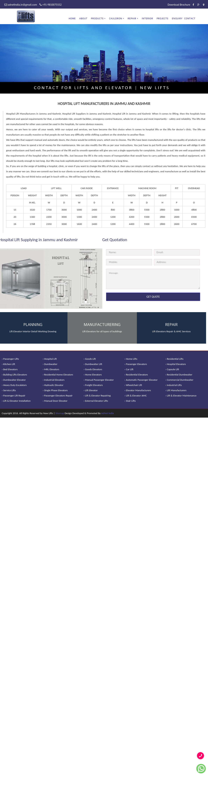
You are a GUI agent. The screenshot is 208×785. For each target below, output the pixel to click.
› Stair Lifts (130, 400)
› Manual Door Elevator (55, 400)
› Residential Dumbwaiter (178, 374)
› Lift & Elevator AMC (135, 395)
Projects (162, 18)
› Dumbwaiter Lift (93, 364)
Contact (189, 18)
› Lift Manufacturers (176, 390)
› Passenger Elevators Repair (58, 395)
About (83, 18)
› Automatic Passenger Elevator (140, 379)
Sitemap (59, 413)
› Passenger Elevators (135, 364)
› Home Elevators (93, 374)
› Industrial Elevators (53, 379)
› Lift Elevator (91, 390)
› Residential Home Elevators (58, 374)
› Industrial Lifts (173, 385)
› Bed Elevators (10, 369)
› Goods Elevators (93, 369)
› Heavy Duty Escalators (14, 385)
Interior (147, 18)
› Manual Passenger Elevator (99, 379)
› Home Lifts (130, 358)
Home (72, 18)
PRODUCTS (97, 18)
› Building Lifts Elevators (14, 374)
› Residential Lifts (174, 358)
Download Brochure (179, 4)
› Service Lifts (9, 390)
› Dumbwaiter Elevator (14, 379)
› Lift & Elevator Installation (16, 400)
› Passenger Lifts (10, 358)
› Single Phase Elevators (55, 390)
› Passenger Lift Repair (13, 395)
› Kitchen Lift (8, 364)
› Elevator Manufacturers (137, 390)
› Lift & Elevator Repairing (97, 395)
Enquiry (177, 18)
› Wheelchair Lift (133, 385)
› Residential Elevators (136, 374)
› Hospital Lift (50, 358)
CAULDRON (115, 18)
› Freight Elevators (93, 385)
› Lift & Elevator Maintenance (180, 395)
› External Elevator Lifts (96, 400)
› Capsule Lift (172, 369)
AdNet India (107, 413)
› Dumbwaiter (50, 364)
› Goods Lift (90, 358)
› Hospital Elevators (175, 364)
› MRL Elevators (51, 369)
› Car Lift (128, 369)
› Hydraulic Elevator (53, 385)
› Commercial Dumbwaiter (179, 379)
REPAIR (132, 18)
